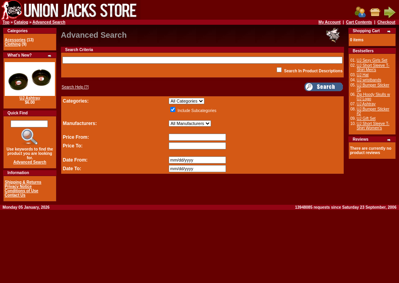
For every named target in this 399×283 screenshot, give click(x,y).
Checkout (386, 22)
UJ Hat (363, 75)
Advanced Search (49, 22)
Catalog (21, 22)
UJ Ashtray (30, 98)
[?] (75, 87)
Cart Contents (359, 22)
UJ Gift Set (366, 118)
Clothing (13, 44)
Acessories (15, 40)
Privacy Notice (18, 186)
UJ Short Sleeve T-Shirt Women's (373, 125)
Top (6, 22)
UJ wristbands (369, 80)
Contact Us (15, 195)
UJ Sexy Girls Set (372, 60)
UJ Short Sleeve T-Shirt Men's (373, 67)
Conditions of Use (21, 191)
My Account (330, 22)
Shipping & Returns (23, 182)
